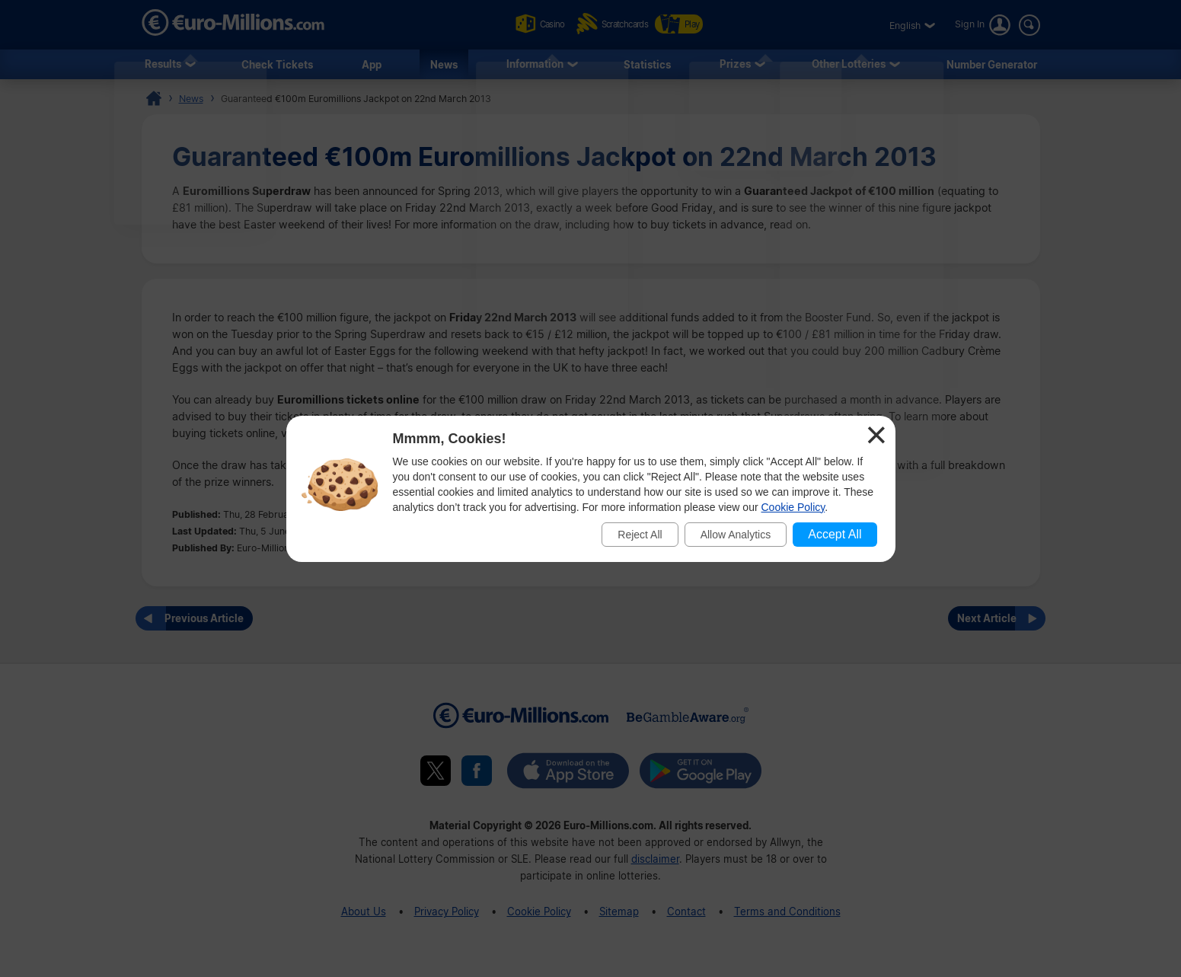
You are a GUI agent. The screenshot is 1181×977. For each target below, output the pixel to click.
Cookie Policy (793, 507)
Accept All (834, 534)
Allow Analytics (736, 534)
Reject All (640, 534)
